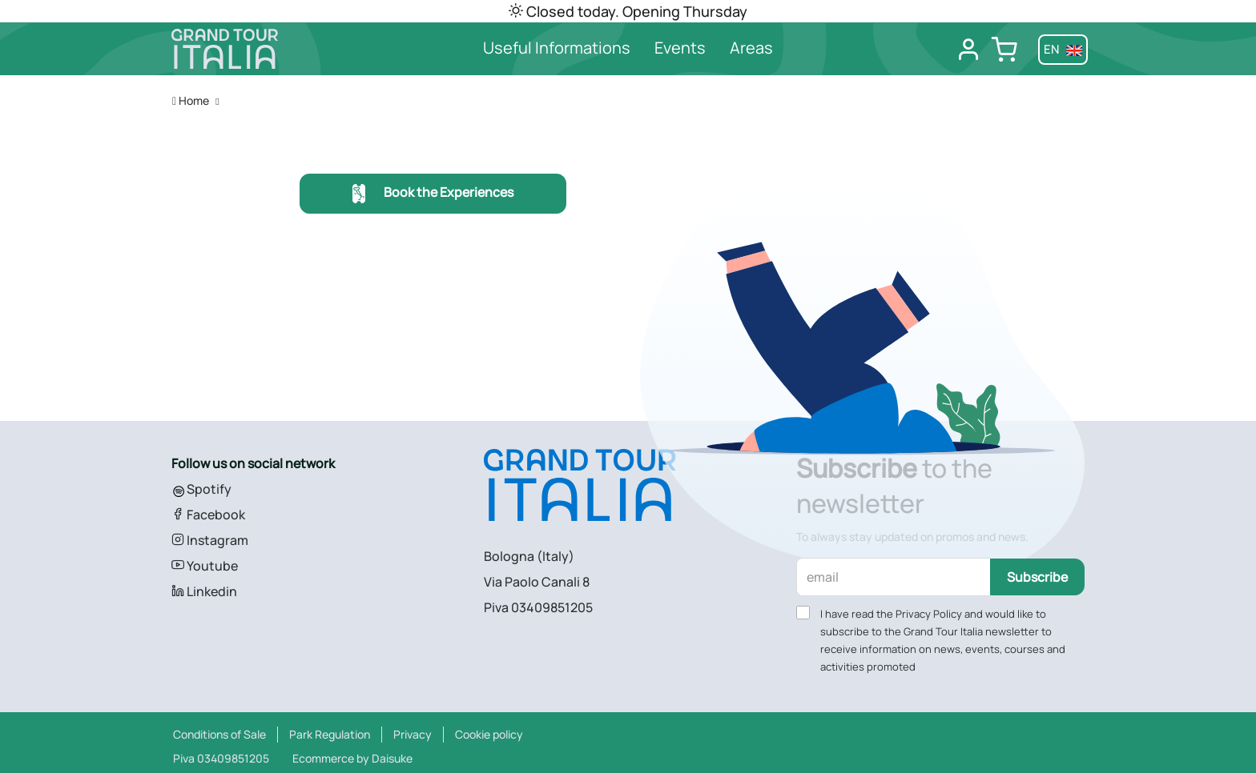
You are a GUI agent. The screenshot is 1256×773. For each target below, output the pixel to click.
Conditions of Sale (219, 734)
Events (680, 47)
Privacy (412, 734)
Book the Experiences (432, 194)
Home (190, 100)
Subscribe (1037, 577)
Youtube (204, 566)
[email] (893, 577)
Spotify (201, 489)
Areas (751, 47)
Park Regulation (329, 734)
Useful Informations (556, 47)
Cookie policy (489, 734)
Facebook (208, 514)
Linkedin (204, 591)
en (1063, 49)
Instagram (209, 540)
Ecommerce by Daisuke (352, 758)
